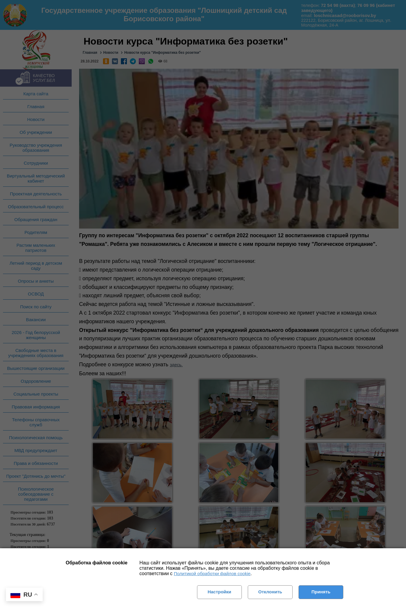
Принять (320, 591)
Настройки (219, 591)
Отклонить (270, 591)
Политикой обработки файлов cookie (212, 573)
